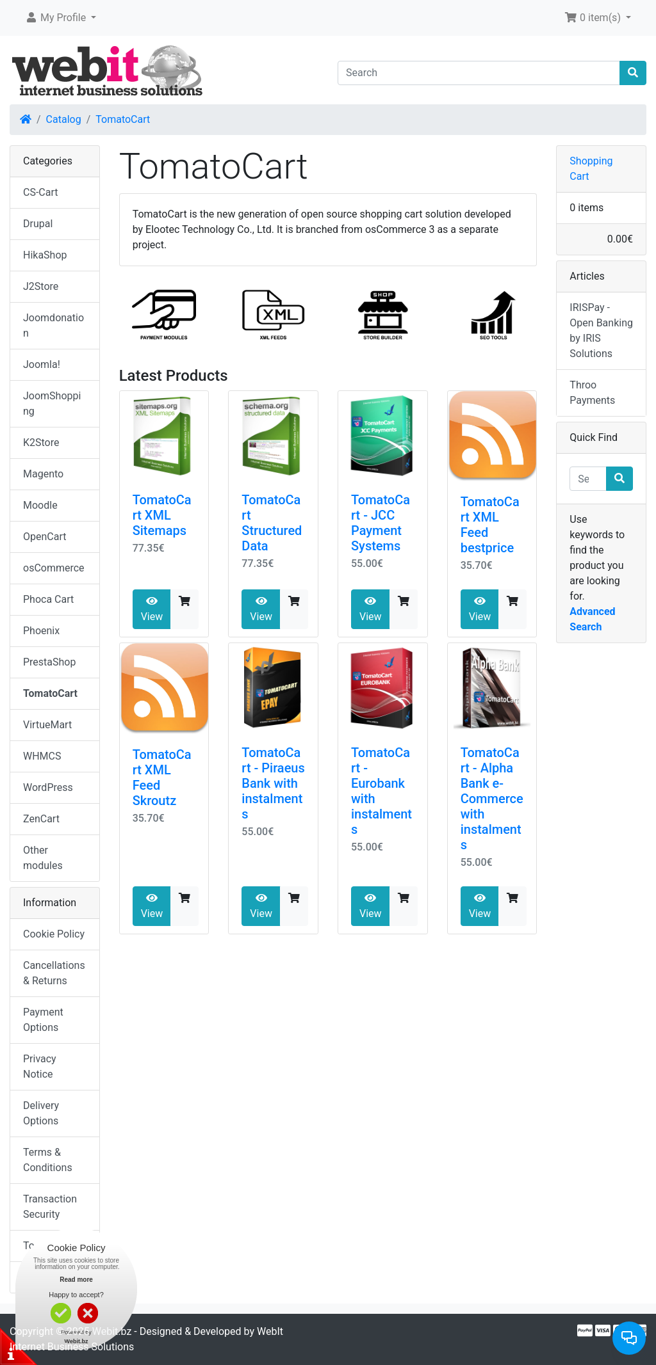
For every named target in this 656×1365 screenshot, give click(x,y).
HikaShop (45, 255)
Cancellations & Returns (54, 973)
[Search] (479, 73)
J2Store (40, 286)
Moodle (40, 505)
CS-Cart (40, 192)
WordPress (48, 787)
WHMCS (42, 756)
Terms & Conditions (47, 1160)
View (152, 609)
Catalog (63, 119)
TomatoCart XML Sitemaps (162, 515)
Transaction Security (50, 1206)
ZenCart (41, 819)
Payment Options (43, 1020)
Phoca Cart (48, 599)
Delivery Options (41, 1113)
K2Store (41, 442)
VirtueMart (47, 725)
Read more (76, 1279)
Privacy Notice (39, 1066)
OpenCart (44, 537)
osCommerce (54, 568)
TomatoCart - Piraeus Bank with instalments (273, 783)
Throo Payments (592, 392)
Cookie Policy (54, 934)
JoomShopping (52, 403)
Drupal (38, 224)
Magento (43, 474)
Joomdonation (53, 325)
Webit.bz (112, 1331)
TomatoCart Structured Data (272, 523)
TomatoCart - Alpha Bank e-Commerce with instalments (492, 798)
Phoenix (41, 631)
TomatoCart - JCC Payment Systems (380, 523)
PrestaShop (49, 662)
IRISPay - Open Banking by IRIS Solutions (601, 330)
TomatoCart (122, 119)
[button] (60, 18)
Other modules (43, 858)
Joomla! (41, 364)
